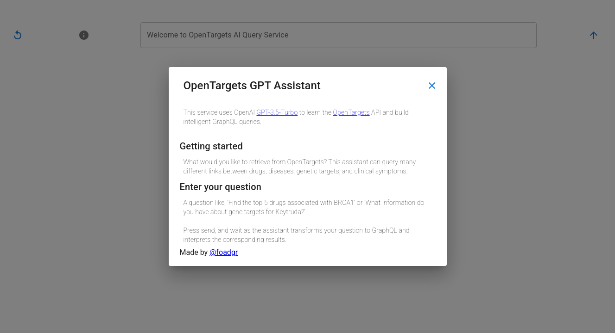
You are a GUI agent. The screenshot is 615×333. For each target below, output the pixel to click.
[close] (432, 85)
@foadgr (223, 252)
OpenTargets (351, 112)
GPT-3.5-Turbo (277, 112)
